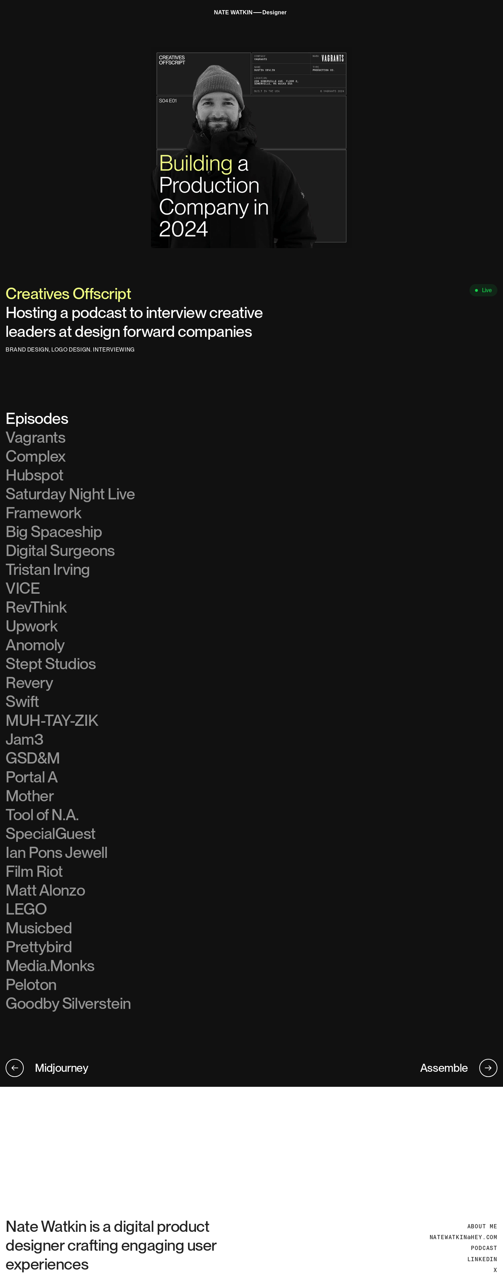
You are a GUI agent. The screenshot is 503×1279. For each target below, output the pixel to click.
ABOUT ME (482, 1226)
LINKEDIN (482, 1259)
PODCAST (484, 1248)
